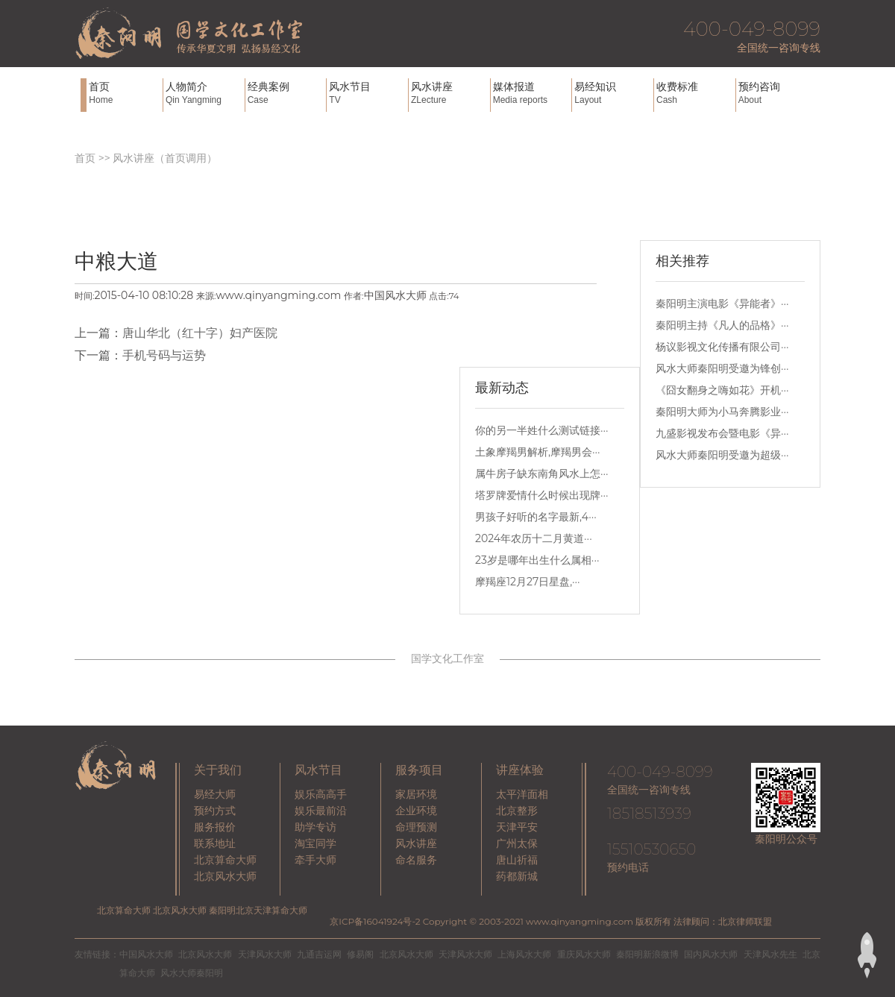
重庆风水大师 (584, 954)
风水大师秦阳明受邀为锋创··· (722, 368)
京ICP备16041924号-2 (375, 921)
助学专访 (315, 827)
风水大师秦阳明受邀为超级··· (722, 455)
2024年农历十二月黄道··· (533, 538)
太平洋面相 (522, 794)
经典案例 (286, 93)
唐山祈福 (517, 860)
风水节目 (367, 93)
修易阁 (360, 954)
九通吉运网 (319, 954)
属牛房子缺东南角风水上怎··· (542, 473)
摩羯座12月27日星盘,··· (527, 581)
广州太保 (517, 843)
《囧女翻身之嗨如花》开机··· (722, 390)
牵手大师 (315, 860)
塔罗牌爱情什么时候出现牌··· (542, 495)
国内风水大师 (711, 954)
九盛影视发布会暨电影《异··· (722, 433)
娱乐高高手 (321, 794)
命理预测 (416, 827)
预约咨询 (776, 93)
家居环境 (416, 794)
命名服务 (416, 860)
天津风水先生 (770, 954)
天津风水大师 (265, 954)
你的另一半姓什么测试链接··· (542, 430)
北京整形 (517, 810)
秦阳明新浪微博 (647, 954)
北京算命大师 (225, 860)
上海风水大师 (524, 954)
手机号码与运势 (164, 355)
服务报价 (215, 827)
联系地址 (215, 843)
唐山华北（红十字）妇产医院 (199, 333)
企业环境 (416, 810)
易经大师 (215, 794)
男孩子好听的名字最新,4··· (536, 516)
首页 (124, 93)
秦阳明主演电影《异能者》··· (722, 303)
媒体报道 (531, 93)
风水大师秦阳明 (191, 972)
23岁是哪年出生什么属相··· (537, 560)
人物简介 (204, 93)
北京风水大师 (225, 876)
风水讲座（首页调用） (165, 158)
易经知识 (612, 93)
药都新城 (517, 876)
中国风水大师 (146, 954)
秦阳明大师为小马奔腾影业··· (722, 411)
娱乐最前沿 (321, 810)
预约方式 (215, 810)
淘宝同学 (315, 843)
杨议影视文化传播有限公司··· (722, 346)
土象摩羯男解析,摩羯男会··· (537, 452)
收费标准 (694, 93)
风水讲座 (449, 93)
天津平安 (517, 827)
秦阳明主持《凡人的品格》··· (722, 325)
